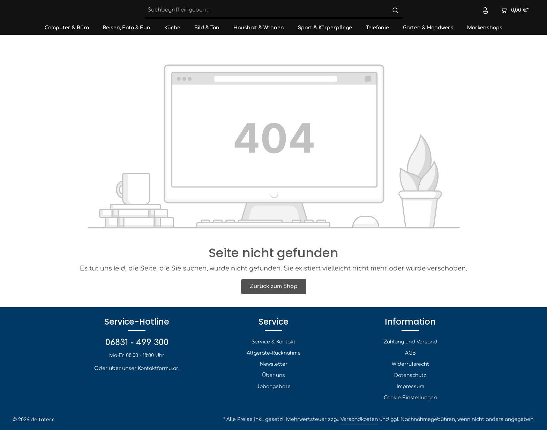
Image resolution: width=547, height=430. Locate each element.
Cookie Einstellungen (410, 397)
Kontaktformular (158, 368)
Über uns (273, 375)
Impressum (410, 386)
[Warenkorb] (514, 10)
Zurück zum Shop (274, 286)
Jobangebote (273, 386)
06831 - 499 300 (136, 342)
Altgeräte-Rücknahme (274, 353)
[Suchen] (396, 10)
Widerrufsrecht (410, 364)
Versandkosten (359, 419)
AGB (410, 353)
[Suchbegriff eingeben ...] (265, 10)
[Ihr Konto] (485, 10)
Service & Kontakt (273, 341)
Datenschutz (410, 375)
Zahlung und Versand (410, 341)
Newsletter (273, 364)
